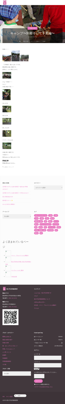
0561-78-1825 (13, 306)
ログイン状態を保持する (42, 384)
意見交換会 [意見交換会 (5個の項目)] (50, 230)
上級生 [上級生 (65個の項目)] (41, 218)
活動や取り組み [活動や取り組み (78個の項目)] (38, 221)
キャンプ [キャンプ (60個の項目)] (56, 221)
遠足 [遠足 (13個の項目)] (41, 233)
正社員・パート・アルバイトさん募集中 (45, 305)
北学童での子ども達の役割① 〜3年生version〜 (16, 193)
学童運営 (4, 358)
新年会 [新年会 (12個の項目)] (40, 227)
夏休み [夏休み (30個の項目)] (50, 221)
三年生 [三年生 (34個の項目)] (36, 218)
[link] (13, 12)
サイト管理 (9, 396)
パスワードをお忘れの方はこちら (43, 387)
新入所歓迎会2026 (8, 196)
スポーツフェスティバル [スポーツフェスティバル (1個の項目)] (41, 215)
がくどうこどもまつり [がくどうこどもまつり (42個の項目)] (45, 224)
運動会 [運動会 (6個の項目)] (36, 233)
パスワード (37, 362)
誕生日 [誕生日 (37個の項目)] (36, 224)
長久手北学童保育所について (42, 299)
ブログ (36, 296)
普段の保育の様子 (7, 340)
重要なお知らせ (6, 336)
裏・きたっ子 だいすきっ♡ (10, 346)
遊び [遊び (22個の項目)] (56, 230)
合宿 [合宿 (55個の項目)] (45, 221)
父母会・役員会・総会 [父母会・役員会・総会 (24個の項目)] (40, 230)
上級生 (6, 167)
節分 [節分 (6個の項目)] (45, 227)
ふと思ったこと (6, 352)
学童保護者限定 (6, 361)
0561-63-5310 (13, 298)
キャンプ (11, 167)
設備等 (4, 355)
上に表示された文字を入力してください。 (46, 372)
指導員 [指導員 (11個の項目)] (58, 227)
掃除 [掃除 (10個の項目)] (36, 227)
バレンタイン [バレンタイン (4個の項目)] (51, 227)
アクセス (36, 308)
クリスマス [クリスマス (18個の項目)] (55, 224)
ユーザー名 (37, 354)
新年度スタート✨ (8, 200)
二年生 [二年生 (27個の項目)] (55, 215)
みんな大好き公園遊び (9, 204)
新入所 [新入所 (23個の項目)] (52, 218)
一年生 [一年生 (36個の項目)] (50, 215)
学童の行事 (32, 28)
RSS (3, 396)
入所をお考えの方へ (39, 302)
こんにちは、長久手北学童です (42, 293)
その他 (4, 364)
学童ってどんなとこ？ (8, 349)
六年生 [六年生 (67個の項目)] (47, 218)
